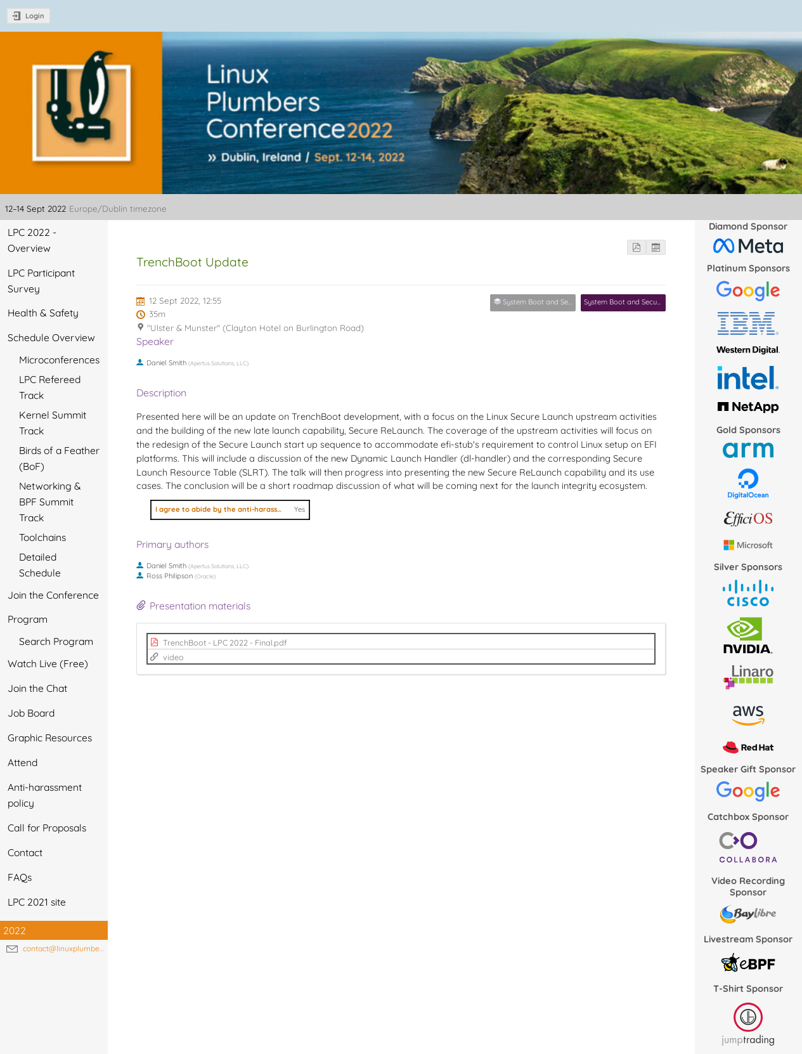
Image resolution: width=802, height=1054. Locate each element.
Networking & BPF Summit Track (50, 501)
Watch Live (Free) (48, 663)
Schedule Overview (51, 337)
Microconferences (59, 359)
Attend (22, 762)
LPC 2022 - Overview (32, 240)
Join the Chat (37, 688)
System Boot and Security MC (631, 301)
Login (34, 15)
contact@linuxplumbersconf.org (79, 948)
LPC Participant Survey (41, 280)
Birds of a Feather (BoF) (59, 458)
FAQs (20, 877)
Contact (25, 852)
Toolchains (42, 537)
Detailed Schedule (40, 564)
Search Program (56, 641)
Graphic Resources (50, 737)
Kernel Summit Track (52, 422)
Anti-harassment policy (45, 795)
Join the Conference (53, 595)
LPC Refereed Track (50, 387)
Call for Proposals (47, 827)
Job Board (31, 712)
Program (28, 619)
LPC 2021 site (37, 901)
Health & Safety (43, 312)
